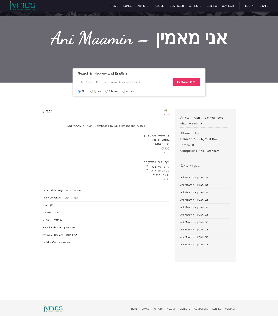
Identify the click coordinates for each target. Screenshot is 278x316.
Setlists (195, 5)
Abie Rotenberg (213, 117)
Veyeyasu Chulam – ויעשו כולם (59, 234)
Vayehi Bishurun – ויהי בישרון (58, 227)
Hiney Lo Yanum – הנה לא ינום (60, 197)
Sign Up (265, 5)
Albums (159, 5)
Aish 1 (199, 133)
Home (114, 5)
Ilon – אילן (48, 205)
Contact (228, 5)
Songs (127, 5)
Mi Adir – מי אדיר (52, 220)
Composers (201, 308)
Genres (212, 5)
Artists (142, 5)
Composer (177, 5)
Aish (197, 117)
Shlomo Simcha (191, 123)
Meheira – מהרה (51, 212)
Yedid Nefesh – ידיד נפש (56, 242)
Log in (249, 5)
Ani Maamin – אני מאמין (194, 177)
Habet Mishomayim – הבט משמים (62, 190)
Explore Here (186, 82)
